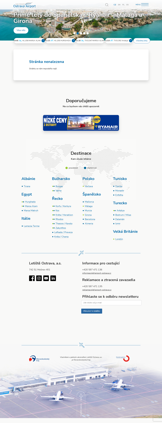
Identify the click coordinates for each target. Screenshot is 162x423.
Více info (21, 30)
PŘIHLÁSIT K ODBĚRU (91, 313)
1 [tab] (74, 33)
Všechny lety (141, 40)
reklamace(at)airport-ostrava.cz (98, 291)
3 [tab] (81, 33)
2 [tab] (78, 33)
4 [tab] (84, 33)
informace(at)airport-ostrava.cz (97, 274)
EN (119, 5)
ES (127, 5)
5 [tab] (87, 33)
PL (123, 5)
